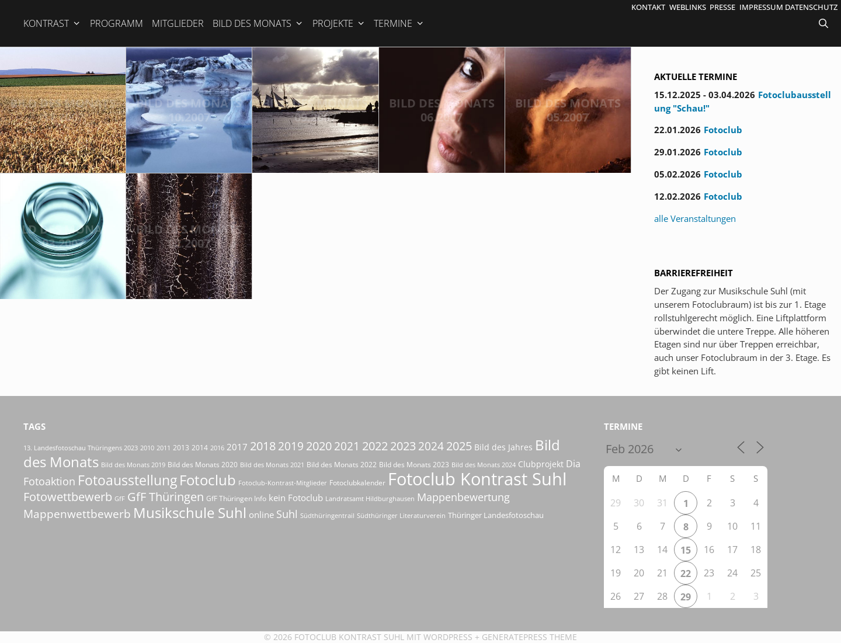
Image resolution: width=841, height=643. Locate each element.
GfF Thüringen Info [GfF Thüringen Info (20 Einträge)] (236, 498)
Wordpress (447, 636)
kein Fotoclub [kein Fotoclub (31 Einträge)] (296, 497)
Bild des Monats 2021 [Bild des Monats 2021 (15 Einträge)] (272, 464)
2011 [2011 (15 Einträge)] (164, 447)
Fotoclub (723, 129)
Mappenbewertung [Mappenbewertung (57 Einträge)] (463, 497)
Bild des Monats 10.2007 (189, 110)
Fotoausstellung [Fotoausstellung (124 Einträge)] (127, 480)
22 (685, 573)
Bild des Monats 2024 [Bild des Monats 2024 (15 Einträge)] (483, 464)
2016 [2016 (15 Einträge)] (217, 447)
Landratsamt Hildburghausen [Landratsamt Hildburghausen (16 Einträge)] (370, 498)
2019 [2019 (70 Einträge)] (291, 446)
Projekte (339, 23)
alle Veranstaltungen (695, 218)
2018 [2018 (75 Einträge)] (263, 446)
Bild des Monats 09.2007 (315, 110)
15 (685, 550)
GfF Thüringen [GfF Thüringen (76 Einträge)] (165, 497)
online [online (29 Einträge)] (261, 514)
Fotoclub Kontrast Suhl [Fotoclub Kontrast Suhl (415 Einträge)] (477, 479)
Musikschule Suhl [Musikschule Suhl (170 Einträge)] (189, 512)
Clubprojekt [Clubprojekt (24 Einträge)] (541, 464)
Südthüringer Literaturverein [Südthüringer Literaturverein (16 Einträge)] (401, 515)
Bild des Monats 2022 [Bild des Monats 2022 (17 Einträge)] (342, 464)
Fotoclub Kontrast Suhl (349, 636)
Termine (399, 23)
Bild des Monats (258, 23)
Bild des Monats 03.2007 (63, 236)
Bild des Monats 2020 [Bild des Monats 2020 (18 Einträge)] (203, 465)
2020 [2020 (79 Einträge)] (319, 446)
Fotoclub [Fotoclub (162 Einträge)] (207, 479)
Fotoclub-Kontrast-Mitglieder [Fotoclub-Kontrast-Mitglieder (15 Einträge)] (282, 482)
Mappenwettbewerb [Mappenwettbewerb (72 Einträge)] (77, 514)
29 (685, 596)
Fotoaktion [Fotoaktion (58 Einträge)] (49, 481)
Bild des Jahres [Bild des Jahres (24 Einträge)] (503, 447)
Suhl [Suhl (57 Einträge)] (287, 514)
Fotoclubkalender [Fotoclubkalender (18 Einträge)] (357, 483)
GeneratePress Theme (529, 636)
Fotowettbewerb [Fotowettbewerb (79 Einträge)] (67, 497)
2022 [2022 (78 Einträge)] (375, 446)
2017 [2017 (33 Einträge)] (237, 447)
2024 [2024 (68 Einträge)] (431, 446)
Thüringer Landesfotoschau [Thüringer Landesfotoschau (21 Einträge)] (496, 515)
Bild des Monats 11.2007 (63, 110)
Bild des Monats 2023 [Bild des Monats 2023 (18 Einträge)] (414, 465)
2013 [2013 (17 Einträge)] (181, 447)
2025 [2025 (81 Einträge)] (459, 445)
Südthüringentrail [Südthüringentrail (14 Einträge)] (327, 516)
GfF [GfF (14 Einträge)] (119, 499)
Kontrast (52, 23)
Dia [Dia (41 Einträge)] (573, 463)
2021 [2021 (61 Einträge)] (347, 446)
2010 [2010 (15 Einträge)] (147, 447)
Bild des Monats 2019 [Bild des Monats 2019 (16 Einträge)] (133, 464)
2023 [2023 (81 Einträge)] (403, 445)
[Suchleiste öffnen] (824, 23)
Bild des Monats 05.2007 (568, 110)
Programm (116, 23)
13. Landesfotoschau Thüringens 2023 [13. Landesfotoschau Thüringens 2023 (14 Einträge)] (80, 448)
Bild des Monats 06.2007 (442, 110)
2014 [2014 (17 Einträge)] (200, 447)
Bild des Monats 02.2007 (189, 236)
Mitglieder (178, 23)
